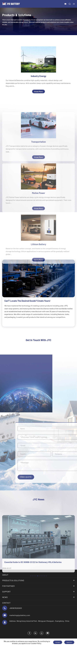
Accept (57, 642)
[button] (30, 614)
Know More (38, 91)
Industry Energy (38, 76)
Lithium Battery (38, 277)
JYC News (38, 499)
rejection (69, 642)
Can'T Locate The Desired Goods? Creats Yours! (27, 300)
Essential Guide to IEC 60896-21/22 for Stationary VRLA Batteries (33, 601)
